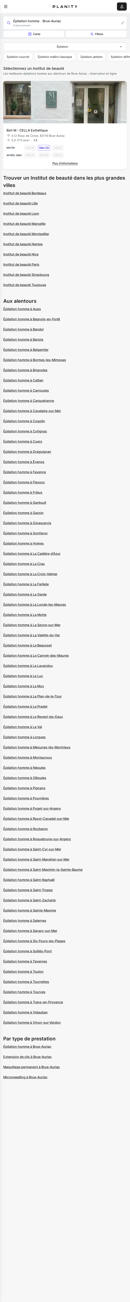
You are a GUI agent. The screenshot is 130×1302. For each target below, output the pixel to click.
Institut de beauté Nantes (23, 244)
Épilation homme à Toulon (23, 971)
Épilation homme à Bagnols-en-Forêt (31, 319)
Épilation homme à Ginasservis (27, 523)
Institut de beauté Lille (20, 203)
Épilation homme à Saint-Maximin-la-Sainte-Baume (43, 870)
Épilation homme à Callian (23, 380)
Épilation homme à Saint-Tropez (28, 890)
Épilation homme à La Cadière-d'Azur (32, 554)
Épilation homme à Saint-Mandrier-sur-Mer (36, 859)
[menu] (5, 6)
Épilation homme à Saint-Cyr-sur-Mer (32, 849)
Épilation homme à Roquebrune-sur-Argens (37, 839)
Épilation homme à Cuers (22, 441)
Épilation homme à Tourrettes (26, 982)
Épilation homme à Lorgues (24, 737)
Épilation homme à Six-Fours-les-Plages (34, 941)
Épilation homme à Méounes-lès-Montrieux (37, 747)
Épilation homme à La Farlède (26, 584)
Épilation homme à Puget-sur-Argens (32, 808)
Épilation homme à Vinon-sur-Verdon (32, 1022)
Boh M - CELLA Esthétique (27, 130)
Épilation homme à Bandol (23, 329)
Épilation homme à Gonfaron (25, 533)
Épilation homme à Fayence (24, 472)
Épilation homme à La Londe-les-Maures (34, 604)
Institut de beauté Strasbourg (26, 275)
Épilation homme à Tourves (24, 992)
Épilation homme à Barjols (23, 339)
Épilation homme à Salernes (24, 920)
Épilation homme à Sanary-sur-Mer (30, 931)
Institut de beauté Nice (21, 254)
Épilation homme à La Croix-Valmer (30, 574)
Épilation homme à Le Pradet (25, 706)
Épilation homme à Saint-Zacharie (29, 900)
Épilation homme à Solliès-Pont (27, 951)
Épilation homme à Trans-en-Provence (33, 1002)
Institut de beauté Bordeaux (24, 193)
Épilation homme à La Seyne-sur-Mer (32, 625)
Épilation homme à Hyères (23, 543)
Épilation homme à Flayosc (24, 482)
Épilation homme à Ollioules (24, 778)
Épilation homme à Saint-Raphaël (29, 880)
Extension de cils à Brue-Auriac (27, 1057)
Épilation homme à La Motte (24, 615)
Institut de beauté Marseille (24, 224)
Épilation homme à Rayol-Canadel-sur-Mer (36, 819)
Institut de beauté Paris (21, 264)
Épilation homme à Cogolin (24, 421)
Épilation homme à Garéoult (24, 503)
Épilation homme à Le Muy (23, 686)
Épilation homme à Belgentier (25, 350)
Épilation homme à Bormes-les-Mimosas (34, 360)
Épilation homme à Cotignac (25, 431)
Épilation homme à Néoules (24, 768)
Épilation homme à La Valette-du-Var (31, 635)
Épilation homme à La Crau (24, 564)
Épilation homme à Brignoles (25, 370)
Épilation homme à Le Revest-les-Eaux (33, 717)
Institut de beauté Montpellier (26, 234)
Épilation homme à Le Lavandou (28, 666)
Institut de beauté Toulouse (24, 285)
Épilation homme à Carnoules (26, 390)
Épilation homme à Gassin (23, 513)
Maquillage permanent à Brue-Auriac (31, 1067)
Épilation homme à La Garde (25, 594)
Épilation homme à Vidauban (25, 1012)
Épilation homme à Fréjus (22, 492)
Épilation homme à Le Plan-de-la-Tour (32, 696)
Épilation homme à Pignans (24, 788)
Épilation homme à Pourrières (26, 798)
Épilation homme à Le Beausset (27, 645)
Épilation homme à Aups (22, 309)
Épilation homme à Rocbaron (25, 829)
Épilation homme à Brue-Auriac (27, 1046)
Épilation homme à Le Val (22, 727)
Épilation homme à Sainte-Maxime (29, 910)
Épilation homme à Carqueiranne (28, 401)
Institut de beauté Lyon (21, 213)
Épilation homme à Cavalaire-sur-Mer (32, 411)
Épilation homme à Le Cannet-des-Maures (36, 655)
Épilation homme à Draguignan (27, 452)
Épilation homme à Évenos (23, 462)
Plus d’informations (65, 163)
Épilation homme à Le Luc (23, 676)
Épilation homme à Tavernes (25, 961)
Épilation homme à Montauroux (27, 757)
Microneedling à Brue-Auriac (25, 1077)
